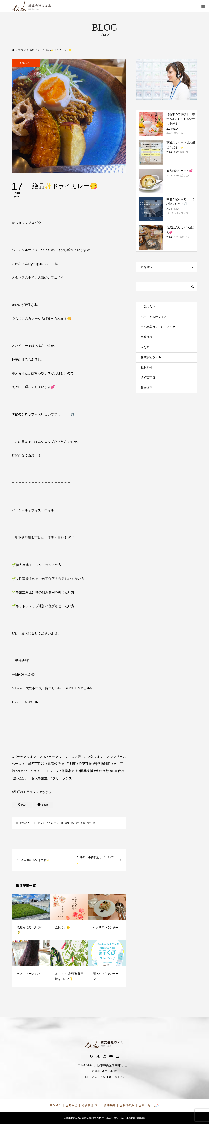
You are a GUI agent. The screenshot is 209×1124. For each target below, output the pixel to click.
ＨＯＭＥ (55, 1105)
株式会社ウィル (151, 357)
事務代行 (69, 823)
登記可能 (80, 823)
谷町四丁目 (148, 377)
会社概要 (109, 1105)
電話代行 (91, 823)
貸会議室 (146, 387)
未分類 (145, 347)
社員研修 (146, 367)
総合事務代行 (90, 1105)
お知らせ (71, 1105)
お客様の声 (127, 1105)
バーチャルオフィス (52, 823)
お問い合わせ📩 (149, 1105)
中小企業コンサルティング (158, 327)
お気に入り (26, 62)
